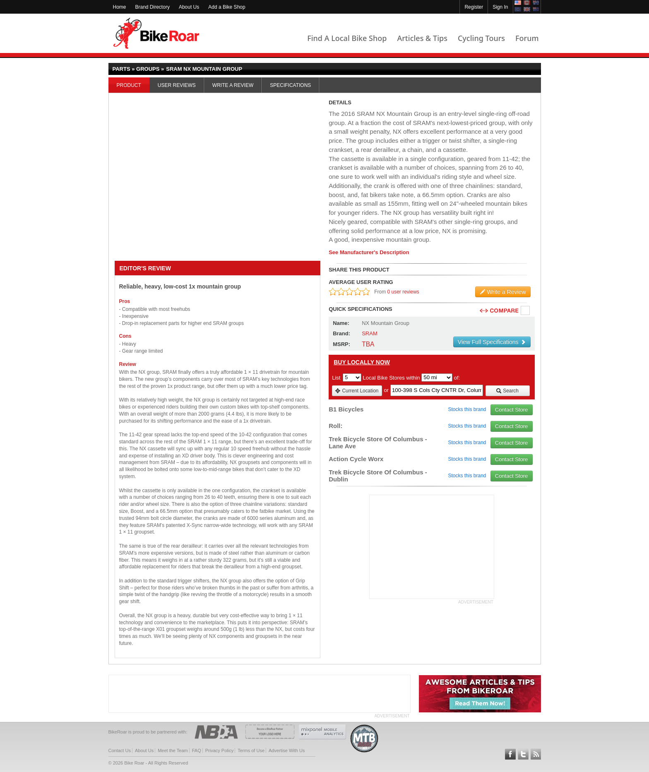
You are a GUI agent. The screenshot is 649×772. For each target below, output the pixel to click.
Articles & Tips (422, 38)
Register (473, 7)
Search (507, 391)
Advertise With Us (287, 750)
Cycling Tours (481, 38)
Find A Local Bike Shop (347, 38)
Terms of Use (251, 750)
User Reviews (177, 85)
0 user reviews (403, 292)
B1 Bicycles (346, 409)
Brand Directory (152, 7)
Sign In (500, 7)
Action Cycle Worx (356, 458)
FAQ (196, 750)
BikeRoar (156, 33)
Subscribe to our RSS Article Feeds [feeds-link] (536, 754)
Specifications (290, 85)
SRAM (369, 333)
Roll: (335, 425)
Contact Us (119, 750)
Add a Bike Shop (226, 7)
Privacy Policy (219, 750)
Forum (526, 38)
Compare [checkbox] (526, 311)
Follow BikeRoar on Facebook (510, 754)
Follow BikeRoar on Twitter (523, 754)
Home (119, 7)
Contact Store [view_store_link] (511, 409)
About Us (189, 7)
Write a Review (232, 85)
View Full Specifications (492, 342)
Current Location (356, 391)
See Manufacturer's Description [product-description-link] (369, 252)
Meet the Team (173, 750)
